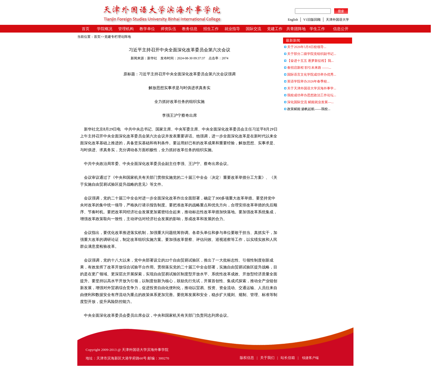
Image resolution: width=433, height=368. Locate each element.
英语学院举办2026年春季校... (306, 81)
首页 (85, 29)
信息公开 (340, 29)
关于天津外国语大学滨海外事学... (310, 88)
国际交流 (253, 29)
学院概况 (104, 29)
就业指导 (232, 29)
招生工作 (211, 29)
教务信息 (189, 29)
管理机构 (126, 29)
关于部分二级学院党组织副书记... (310, 54)
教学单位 (147, 29)
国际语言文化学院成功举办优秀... (310, 74)
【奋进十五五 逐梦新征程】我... (309, 61)
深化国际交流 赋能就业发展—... (309, 102)
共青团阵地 (296, 29)
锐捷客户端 (310, 358)
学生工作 (317, 29)
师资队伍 (168, 29)
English (293, 20)
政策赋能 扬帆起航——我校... (307, 109)
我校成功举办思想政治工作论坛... (310, 95)
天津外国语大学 (337, 20)
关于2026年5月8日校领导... (305, 47)
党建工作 (274, 29)
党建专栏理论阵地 (117, 37)
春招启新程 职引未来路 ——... (307, 68)
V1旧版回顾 (312, 20)
